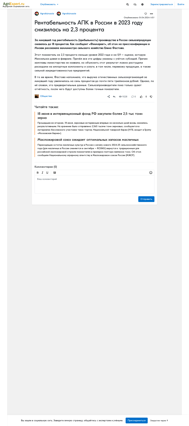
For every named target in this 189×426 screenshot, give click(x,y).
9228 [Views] (123, 96)
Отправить (146, 199)
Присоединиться (137, 420)
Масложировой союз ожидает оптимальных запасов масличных (88, 140)
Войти (181, 4)
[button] (135, 4)
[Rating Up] (141, 97)
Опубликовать (48, 4)
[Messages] (135, 4)
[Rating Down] (151, 97)
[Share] (108, 97)
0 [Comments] (134, 96)
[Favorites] (145, 13)
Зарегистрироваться (161, 4)
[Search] (127, 4)
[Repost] (114, 97)
